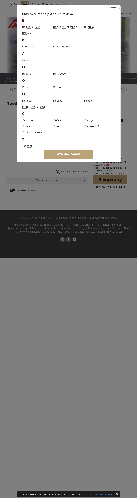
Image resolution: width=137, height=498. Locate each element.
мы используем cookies (100, 494)
